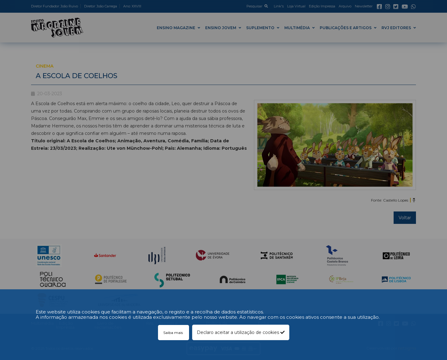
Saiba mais (173, 332)
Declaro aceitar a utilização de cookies (241, 332)
